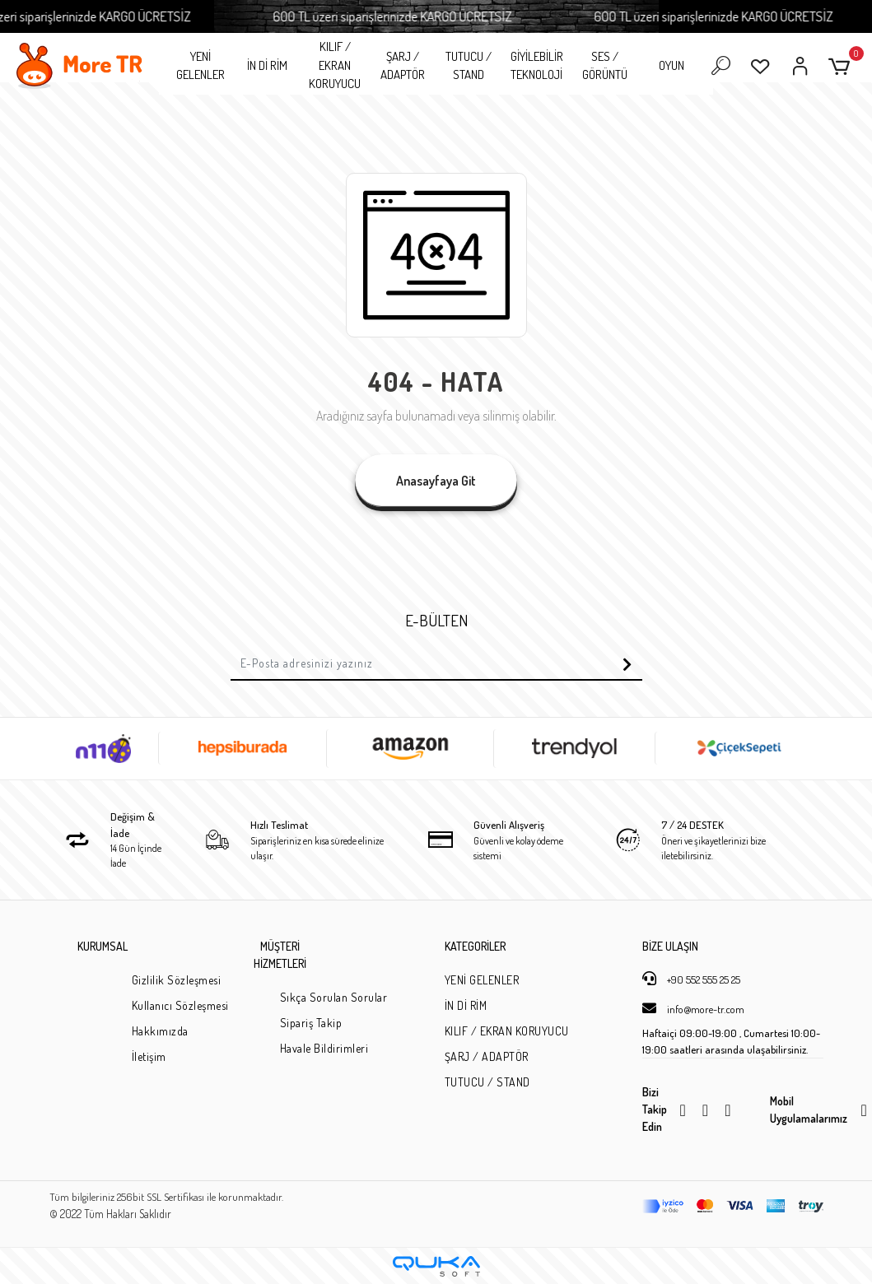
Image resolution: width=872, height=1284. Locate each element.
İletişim (149, 1056)
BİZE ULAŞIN (670, 946)
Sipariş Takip (311, 1023)
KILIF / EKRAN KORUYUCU (335, 65)
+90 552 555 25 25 (691, 978)
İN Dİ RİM (267, 65)
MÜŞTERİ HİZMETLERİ (280, 954)
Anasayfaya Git (436, 480)
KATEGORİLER (475, 946)
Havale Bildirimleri (324, 1048)
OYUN (671, 65)
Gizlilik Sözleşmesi (176, 980)
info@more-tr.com (693, 1008)
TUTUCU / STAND (468, 66)
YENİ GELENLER (200, 66)
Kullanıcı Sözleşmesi (180, 1005)
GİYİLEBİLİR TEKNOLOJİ (537, 66)
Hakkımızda (160, 1031)
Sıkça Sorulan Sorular (334, 997)
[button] (842, 66)
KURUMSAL (102, 946)
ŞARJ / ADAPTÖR (402, 66)
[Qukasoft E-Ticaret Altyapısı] (436, 1266)
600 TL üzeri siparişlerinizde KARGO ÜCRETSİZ (406, 16)
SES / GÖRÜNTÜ (604, 66)
